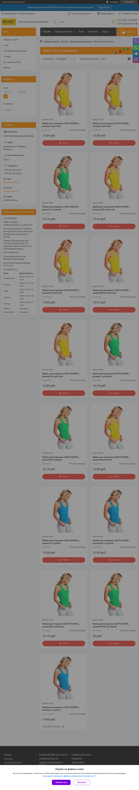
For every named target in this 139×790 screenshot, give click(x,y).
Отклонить (81, 782)
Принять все (61, 782)
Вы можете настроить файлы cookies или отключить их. (68, 776)
